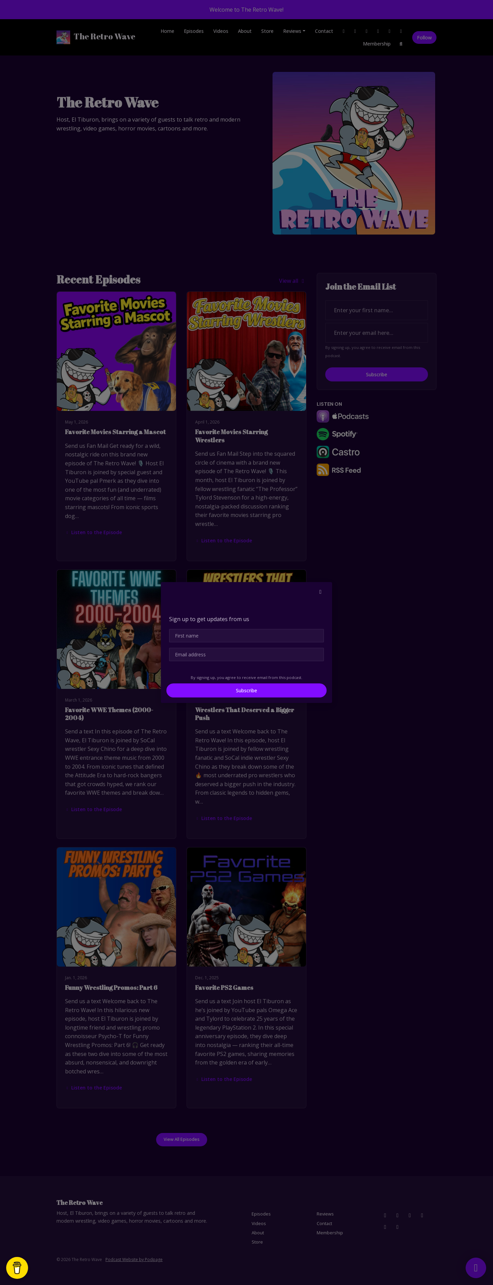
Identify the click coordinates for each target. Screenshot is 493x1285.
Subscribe (246, 690)
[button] (320, 592)
